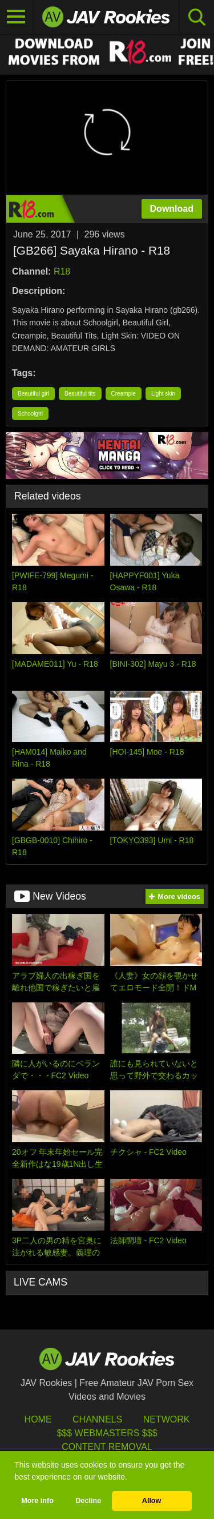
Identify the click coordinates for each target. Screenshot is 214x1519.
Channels (97, 1419)
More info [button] (37, 1501)
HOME (38, 1419)
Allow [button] (151, 1501)
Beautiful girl (33, 393)
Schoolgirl (30, 413)
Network (166, 1419)
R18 (62, 271)
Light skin (163, 393)
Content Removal (107, 1447)
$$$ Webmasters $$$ (106, 1433)
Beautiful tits (79, 393)
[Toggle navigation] (16, 17)
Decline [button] (88, 1501)
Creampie (123, 393)
